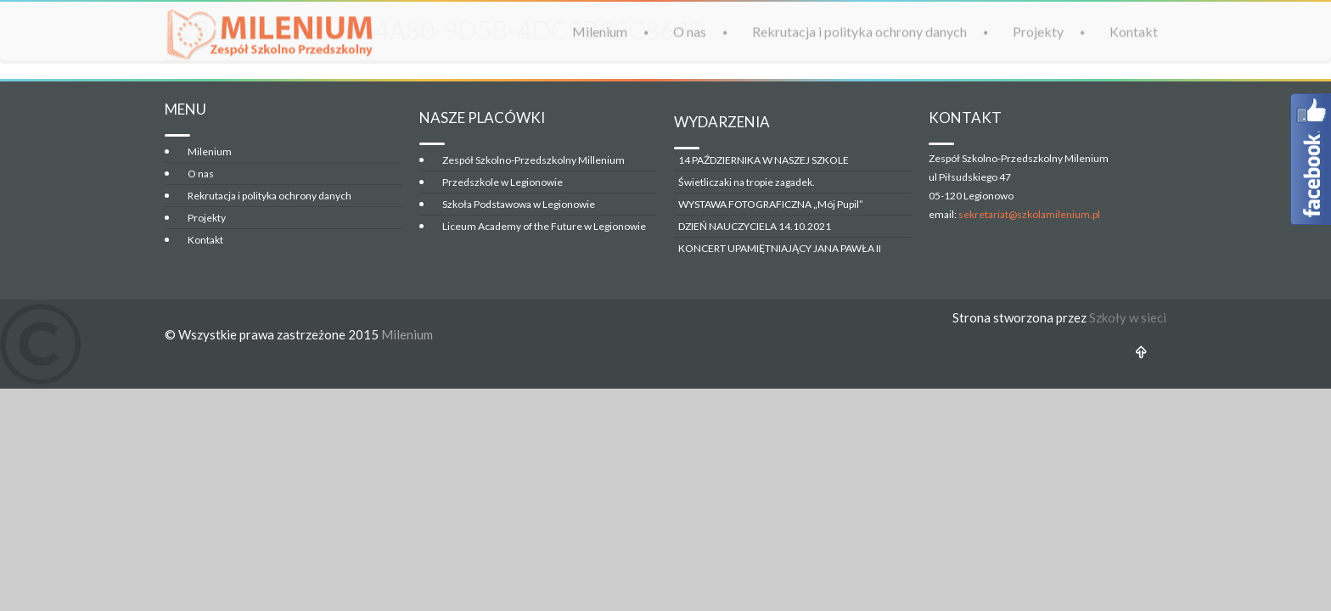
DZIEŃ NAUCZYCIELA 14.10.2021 (754, 226)
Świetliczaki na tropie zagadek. (746, 182)
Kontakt (1133, 31)
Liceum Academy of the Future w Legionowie (544, 226)
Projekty (1038, 31)
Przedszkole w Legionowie (502, 182)
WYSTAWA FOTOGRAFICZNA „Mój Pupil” (770, 204)
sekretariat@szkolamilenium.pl (1029, 214)
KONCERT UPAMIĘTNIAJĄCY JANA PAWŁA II (779, 248)
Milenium (599, 31)
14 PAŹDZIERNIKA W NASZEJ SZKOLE (763, 160)
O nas (689, 31)
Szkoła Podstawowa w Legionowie (518, 204)
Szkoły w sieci (1127, 317)
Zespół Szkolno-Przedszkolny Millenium (533, 160)
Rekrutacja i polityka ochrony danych (859, 31)
